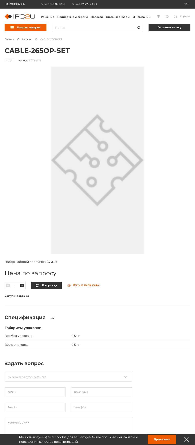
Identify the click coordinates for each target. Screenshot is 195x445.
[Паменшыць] (8, 276)
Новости (97, 17)
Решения (47, 17)
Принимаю (162, 439)
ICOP (9, 60)
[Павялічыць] (22, 276)
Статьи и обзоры (118, 17)
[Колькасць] (15, 276)
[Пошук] (138, 27)
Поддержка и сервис (72, 17)
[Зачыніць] (186, 439)
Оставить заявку (169, 27)
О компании (141, 17)
